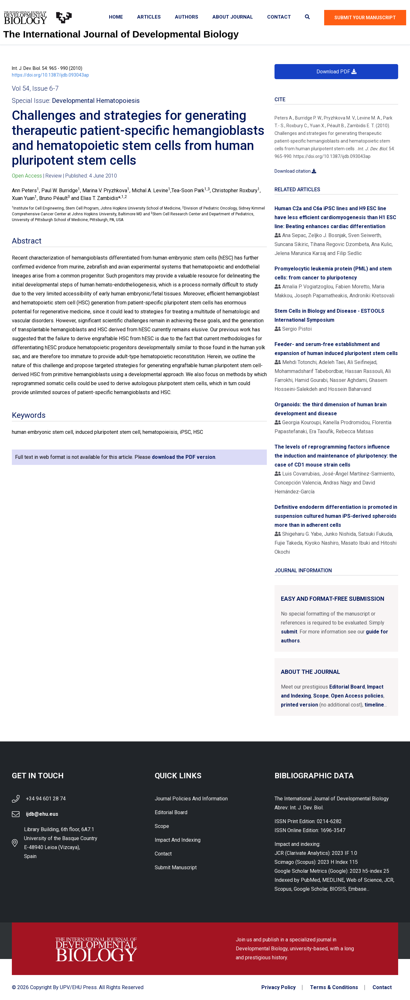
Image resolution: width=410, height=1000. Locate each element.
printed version (299, 705)
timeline (374, 705)
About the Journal (310, 671)
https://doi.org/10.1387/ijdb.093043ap (50, 75)
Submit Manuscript (176, 867)
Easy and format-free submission (332, 598)
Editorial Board (347, 687)
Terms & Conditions (334, 987)
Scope (321, 696)
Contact (279, 17)
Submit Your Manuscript (365, 17)
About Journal (232, 17)
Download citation (295, 171)
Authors (186, 17)
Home (116, 17)
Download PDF (336, 72)
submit (289, 632)
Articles (149, 17)
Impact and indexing (178, 840)
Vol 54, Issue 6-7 (35, 88)
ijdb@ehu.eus (42, 814)
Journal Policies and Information (191, 799)
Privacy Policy (278, 987)
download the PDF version (183, 457)
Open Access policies (357, 696)
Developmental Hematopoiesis (96, 100)
